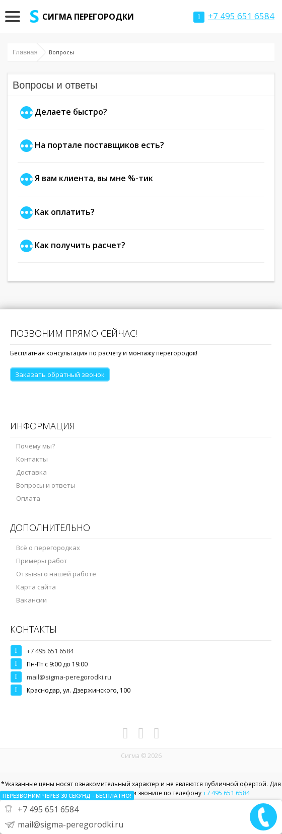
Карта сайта (36, 586)
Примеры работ (41, 560)
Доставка (31, 472)
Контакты (32, 459)
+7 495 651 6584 (50, 650)
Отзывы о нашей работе (56, 573)
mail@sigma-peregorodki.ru (69, 676)
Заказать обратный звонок (60, 374)
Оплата (28, 498)
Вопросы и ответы (46, 485)
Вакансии (31, 599)
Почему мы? (35, 445)
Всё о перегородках (48, 547)
